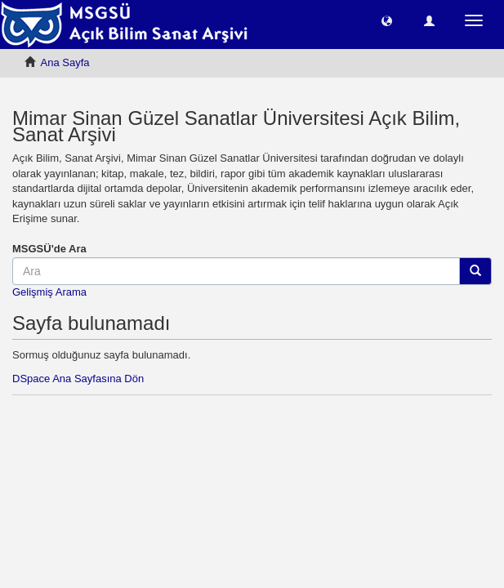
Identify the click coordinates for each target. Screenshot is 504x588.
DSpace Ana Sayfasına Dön (78, 378)
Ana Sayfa (65, 62)
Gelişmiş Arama (49, 292)
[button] (386, 20)
